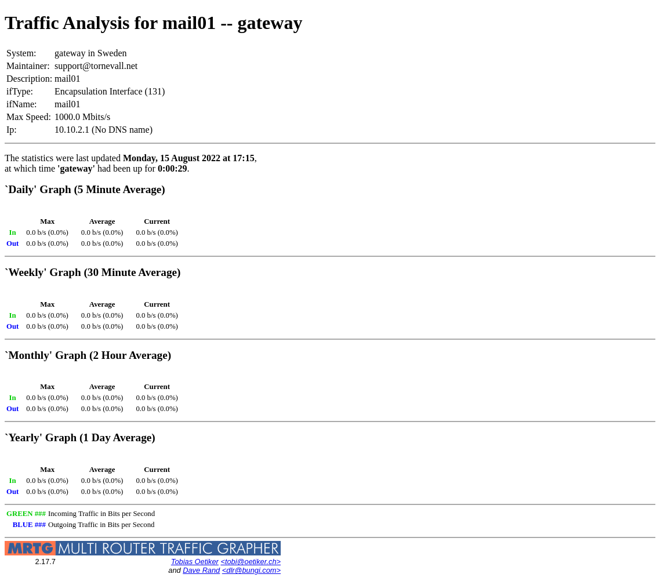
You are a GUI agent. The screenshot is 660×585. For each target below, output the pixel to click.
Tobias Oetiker (195, 561)
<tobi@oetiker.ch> (250, 561)
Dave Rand (201, 570)
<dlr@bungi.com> (251, 570)
